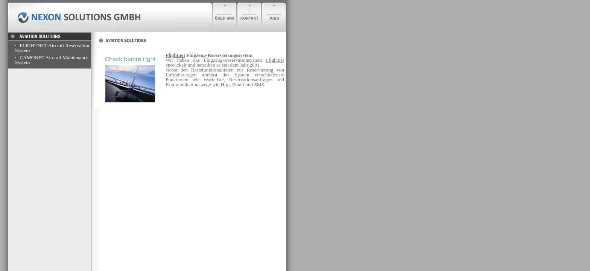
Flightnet (175, 55)
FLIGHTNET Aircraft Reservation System (52, 48)
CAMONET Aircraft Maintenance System (51, 60)
